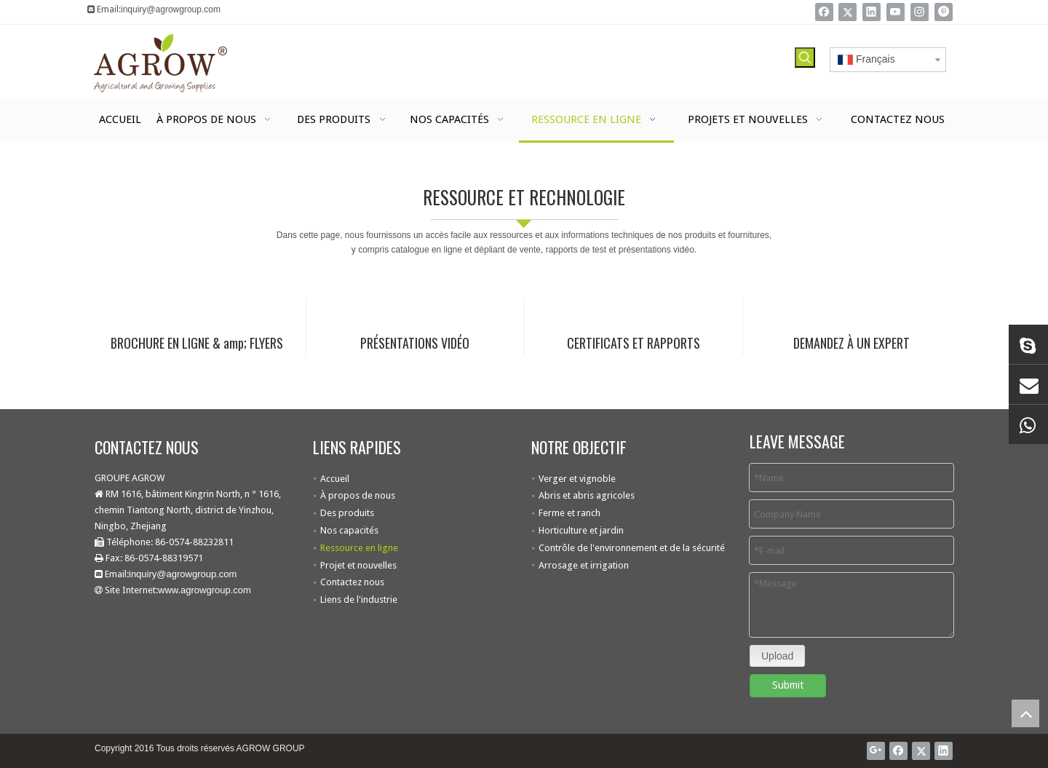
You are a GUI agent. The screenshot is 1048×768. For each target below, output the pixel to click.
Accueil (334, 478)
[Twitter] (847, 12)
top (1025, 713)
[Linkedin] (871, 12)
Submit (787, 685)
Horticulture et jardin (581, 530)
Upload (777, 656)
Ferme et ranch (569, 512)
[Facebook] (824, 12)
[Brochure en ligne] (196, 302)
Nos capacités (349, 530)
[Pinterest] (943, 12)
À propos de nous (357, 495)
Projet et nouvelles (358, 565)
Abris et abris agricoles (587, 495)
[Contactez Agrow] (851, 302)
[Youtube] (895, 12)
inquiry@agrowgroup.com (171, 9)
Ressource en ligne (359, 547)
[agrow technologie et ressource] (11, 154)
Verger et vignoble (577, 478)
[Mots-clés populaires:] (805, 57)
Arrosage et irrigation (584, 565)
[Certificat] (633, 302)
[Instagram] (919, 12)
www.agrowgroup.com (204, 590)
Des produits (347, 512)
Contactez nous (352, 582)
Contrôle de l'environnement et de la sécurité (632, 547)
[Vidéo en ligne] (414, 302)
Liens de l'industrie (358, 599)
